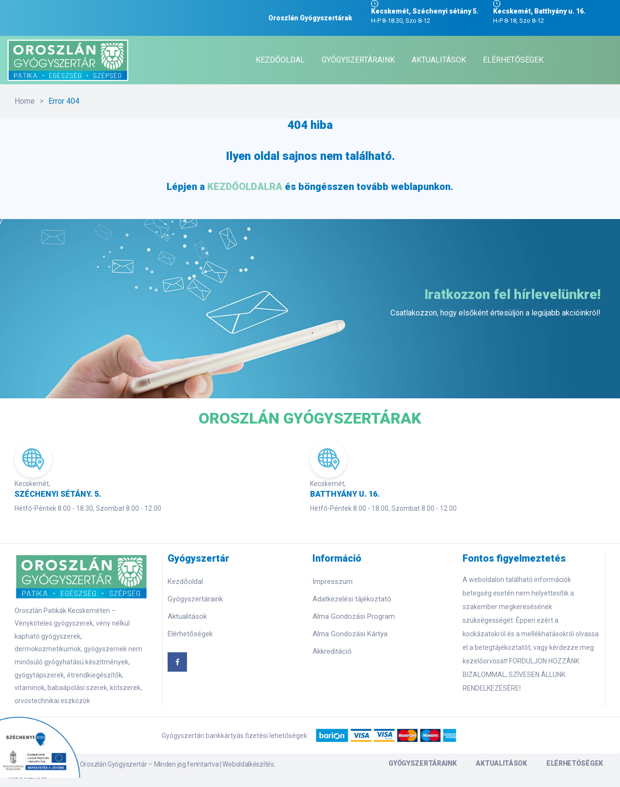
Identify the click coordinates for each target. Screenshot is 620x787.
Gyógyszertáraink (195, 599)
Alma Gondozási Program (353, 616)
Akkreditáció (332, 651)
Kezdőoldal (185, 581)
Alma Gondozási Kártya (350, 634)
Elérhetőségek (190, 634)
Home (25, 101)
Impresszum (332, 581)
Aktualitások (187, 616)
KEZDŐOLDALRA (244, 186)
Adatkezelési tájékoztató (351, 599)
